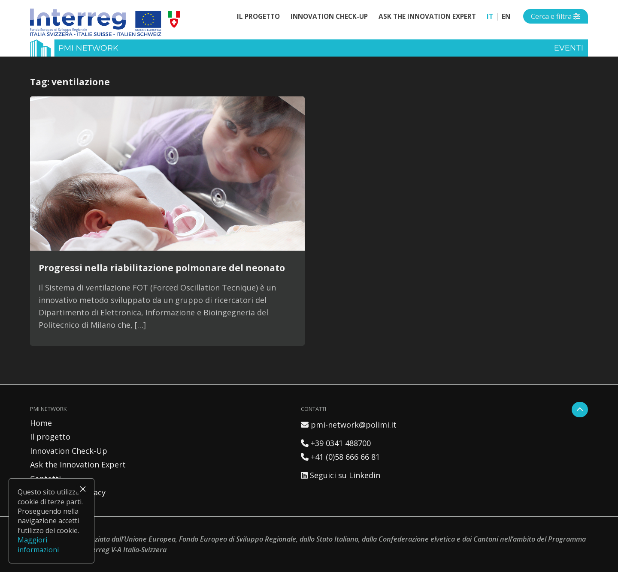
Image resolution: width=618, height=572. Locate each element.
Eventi (568, 48)
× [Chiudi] (83, 489)
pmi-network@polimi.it (349, 424)
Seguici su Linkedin (340, 475)
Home (41, 423)
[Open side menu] (555, 16)
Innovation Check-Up (329, 16)
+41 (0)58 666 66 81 (340, 457)
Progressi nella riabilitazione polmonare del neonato (162, 267)
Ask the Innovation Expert (427, 16)
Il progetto (258, 16)
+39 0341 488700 (336, 443)
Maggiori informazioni (38, 544)
